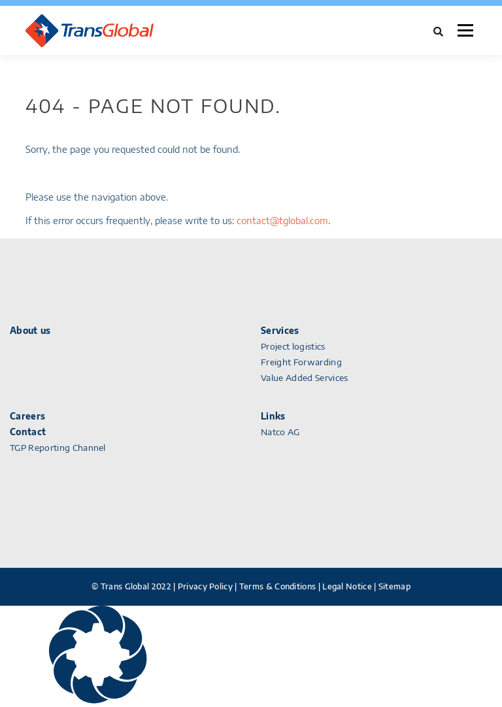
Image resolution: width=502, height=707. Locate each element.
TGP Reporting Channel (58, 447)
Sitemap (394, 586)
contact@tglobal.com (282, 220)
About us (30, 330)
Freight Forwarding (301, 362)
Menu (465, 30)
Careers (27, 416)
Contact (28, 431)
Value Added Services (304, 377)
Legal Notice (347, 586)
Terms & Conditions (277, 586)
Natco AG (280, 431)
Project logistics (293, 346)
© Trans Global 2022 (131, 586)
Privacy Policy (205, 586)
